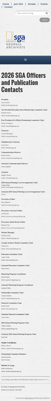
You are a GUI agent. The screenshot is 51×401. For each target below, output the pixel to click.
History (47, 379)
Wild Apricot (29, 398)
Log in (44, 20)
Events (44, 3)
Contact (8, 6)
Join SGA (18, 3)
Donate (32, 3)
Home (5, 3)
